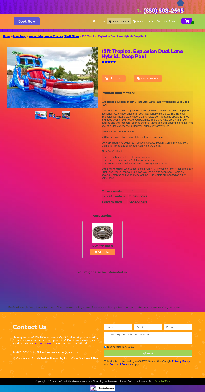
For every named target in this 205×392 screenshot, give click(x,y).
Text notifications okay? (121, 346)
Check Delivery (147, 78)
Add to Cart (113, 78)
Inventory (121, 21)
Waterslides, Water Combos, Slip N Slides (54, 36)
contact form (42, 343)
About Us (145, 21)
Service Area (166, 21)
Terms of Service (120, 364)
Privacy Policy (181, 361)
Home (100, 21)
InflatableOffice (161, 381)
